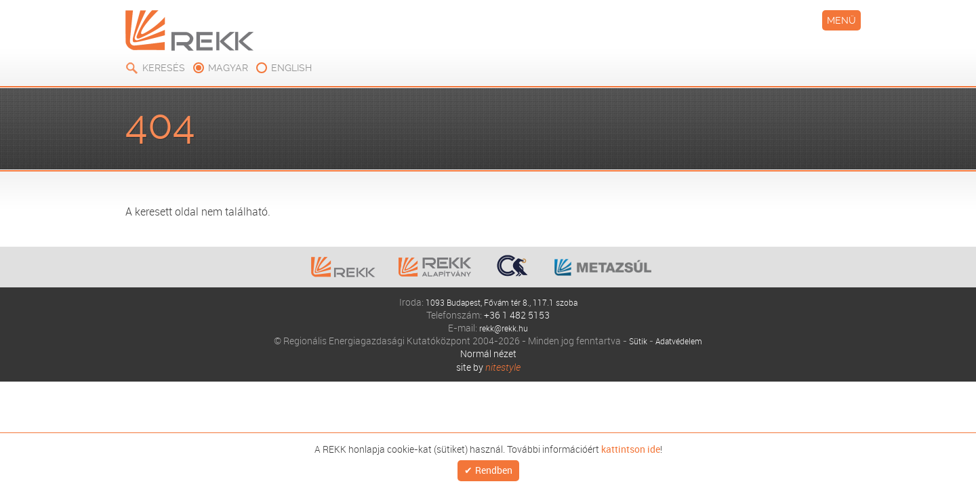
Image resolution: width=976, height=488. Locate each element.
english (810, 13)
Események (568, 80)
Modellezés (479, 80)
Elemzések (232, 80)
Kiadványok (319, 80)
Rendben (815, 470)
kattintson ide (451, 470)
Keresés (682, 13)
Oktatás (398, 80)
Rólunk (158, 80)
